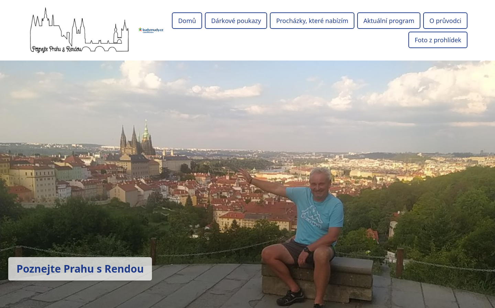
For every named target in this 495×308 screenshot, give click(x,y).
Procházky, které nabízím (312, 20)
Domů (187, 20)
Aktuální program (388, 20)
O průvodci (445, 20)
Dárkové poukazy (236, 20)
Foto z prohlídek (438, 40)
